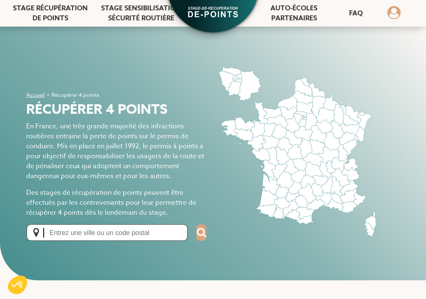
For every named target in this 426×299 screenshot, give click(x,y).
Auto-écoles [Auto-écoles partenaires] (293, 13)
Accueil (35, 94)
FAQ (356, 13)
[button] (213, 13)
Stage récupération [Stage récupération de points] (50, 13)
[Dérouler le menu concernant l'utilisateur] (394, 15)
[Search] (201, 232)
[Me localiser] (39, 232)
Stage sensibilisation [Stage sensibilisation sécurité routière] (141, 13)
